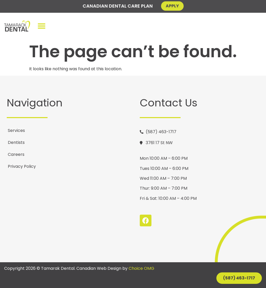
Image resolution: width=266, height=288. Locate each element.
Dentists (16, 142)
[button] (41, 26)
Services (16, 130)
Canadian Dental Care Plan (118, 5)
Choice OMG (141, 268)
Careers (16, 154)
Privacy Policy (22, 166)
